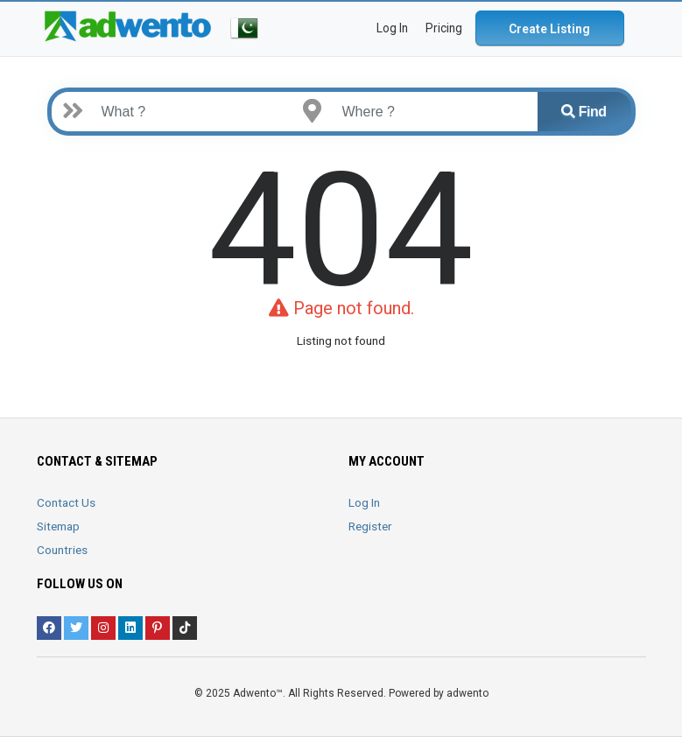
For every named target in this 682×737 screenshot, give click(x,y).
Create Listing (549, 29)
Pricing (443, 28)
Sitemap (58, 526)
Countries (62, 550)
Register (370, 526)
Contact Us (66, 502)
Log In (364, 502)
